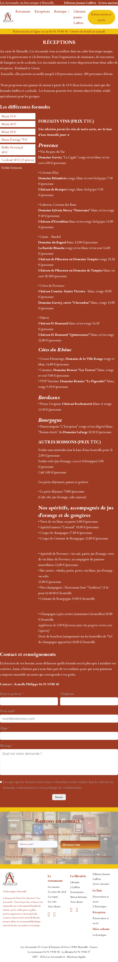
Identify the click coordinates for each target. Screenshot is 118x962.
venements (78, 892)
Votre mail (7, 711)
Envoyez (59, 797)
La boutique (99, 935)
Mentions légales (76, 957)
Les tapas (53, 896)
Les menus (54, 887)
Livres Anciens (101, 884)
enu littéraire (80, 897)
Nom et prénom (10, 694)
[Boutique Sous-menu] (68, 11)
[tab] (18, 116)
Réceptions (42, 11)
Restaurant (22, 11)
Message (5, 745)
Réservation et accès (101, 17)
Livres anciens (108, 3)
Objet (4, 728)
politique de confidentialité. (64, 787)
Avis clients (54, 906)
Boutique (60, 11)
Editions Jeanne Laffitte (80, 3)
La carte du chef (57, 892)
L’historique (99, 906)
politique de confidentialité (68, 856)
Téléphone (67, 694)
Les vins (52, 901)
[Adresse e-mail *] (37, 844)
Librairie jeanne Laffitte (80, 17)
